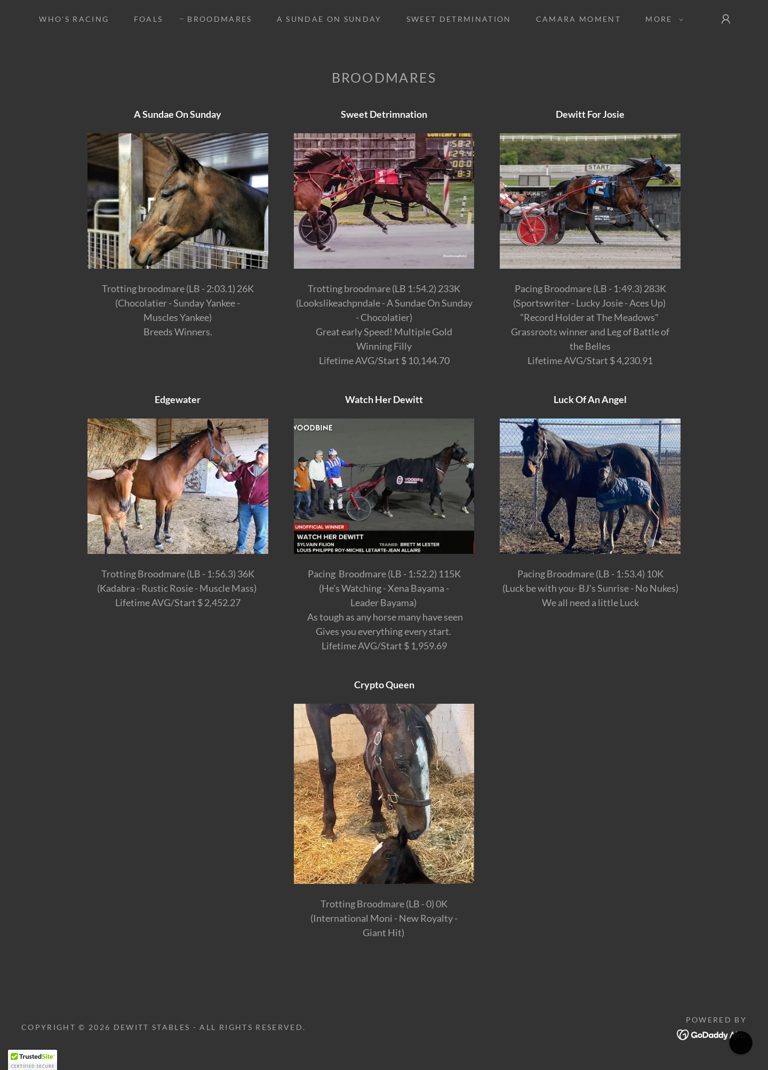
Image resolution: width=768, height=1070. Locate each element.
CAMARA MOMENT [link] (578, 18)
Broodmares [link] (219, 18)
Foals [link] (148, 18)
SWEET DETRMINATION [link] (458, 18)
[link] (712, 1033)
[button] (661, 19)
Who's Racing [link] (74, 18)
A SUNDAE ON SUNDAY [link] (329, 18)
